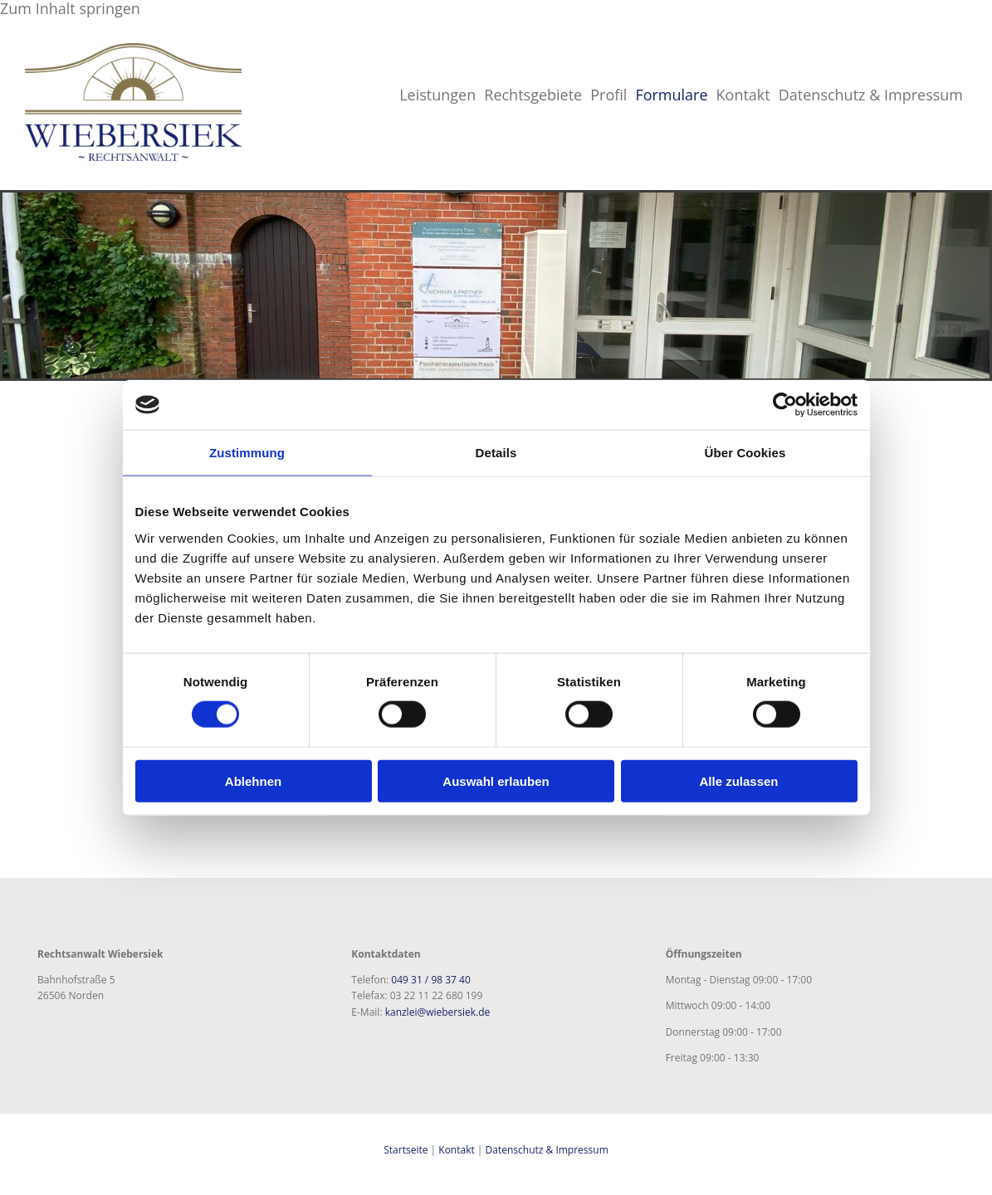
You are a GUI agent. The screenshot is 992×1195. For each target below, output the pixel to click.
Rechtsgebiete (533, 95)
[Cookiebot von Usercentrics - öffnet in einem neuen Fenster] (785, 405)
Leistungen (437, 95)
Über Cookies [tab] (745, 453)
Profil (608, 95)
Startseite (406, 1150)
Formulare (671, 95)
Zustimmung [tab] (247, 453)
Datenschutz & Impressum (871, 95)
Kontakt (743, 95)
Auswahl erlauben (495, 780)
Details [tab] (496, 453)
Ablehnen (253, 780)
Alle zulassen (738, 780)
